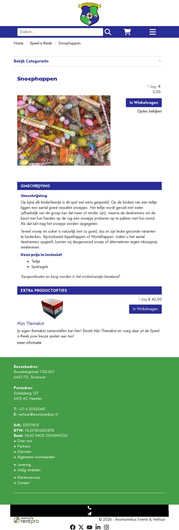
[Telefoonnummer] (89, 508)
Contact (23, 483)
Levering (24, 464)
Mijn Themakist (30, 323)
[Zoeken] (107, 32)
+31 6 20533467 (30, 409)
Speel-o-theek (41, 43)
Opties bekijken (149, 111)
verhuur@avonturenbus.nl (36, 414)
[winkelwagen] (127, 32)
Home (18, 43)
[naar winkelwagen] (89, 12)
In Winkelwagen (144, 102)
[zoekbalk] (60, 32)
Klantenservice (28, 477)
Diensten (24, 451)
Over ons (24, 441)
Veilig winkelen (29, 470)
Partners (23, 446)
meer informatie (29, 342)
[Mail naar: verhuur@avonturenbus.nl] (89, 514)
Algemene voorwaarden (36, 457)
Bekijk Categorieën (88, 61)
